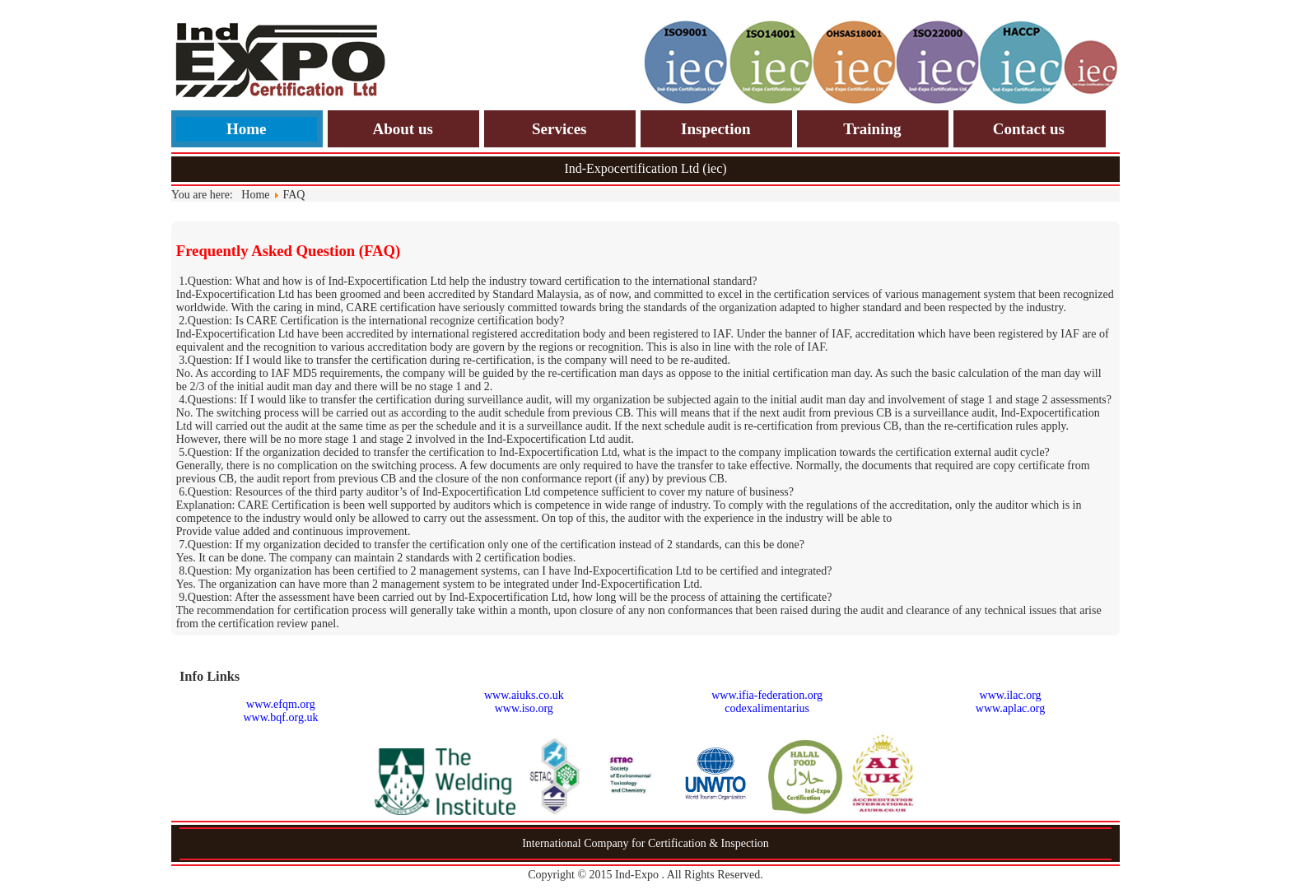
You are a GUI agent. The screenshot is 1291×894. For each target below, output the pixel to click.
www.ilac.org (1011, 695)
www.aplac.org (1010, 708)
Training (872, 128)
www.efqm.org (280, 704)
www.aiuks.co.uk (524, 695)
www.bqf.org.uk (280, 717)
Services (559, 128)
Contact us (1029, 128)
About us (402, 128)
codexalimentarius (767, 708)
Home (246, 128)
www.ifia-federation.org (767, 695)
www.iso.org (524, 708)
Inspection (715, 128)
